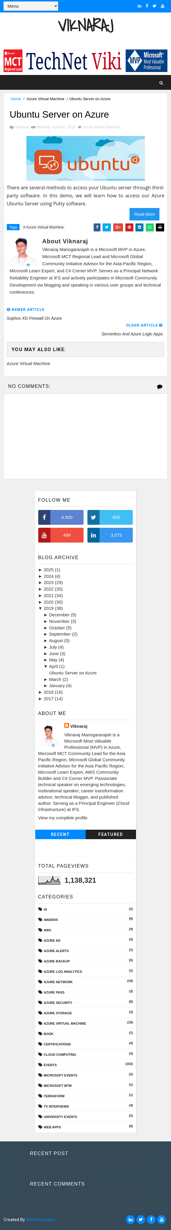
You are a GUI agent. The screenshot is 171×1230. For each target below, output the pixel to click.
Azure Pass (54, 992)
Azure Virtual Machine (45, 99)
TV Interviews (56, 1106)
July (53, 647)
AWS (47, 930)
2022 (49, 589)
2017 (49, 698)
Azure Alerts (56, 951)
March (56, 679)
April (54, 666)
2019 (49, 608)
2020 (49, 601)
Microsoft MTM (58, 1085)
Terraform (54, 1096)
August (56, 640)
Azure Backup (57, 961)
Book (49, 1034)
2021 (49, 595)
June (54, 653)
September (60, 634)
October (57, 627)
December (60, 615)
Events (50, 1065)
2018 (49, 692)
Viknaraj (85, 25)
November (60, 621)
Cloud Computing (60, 1054)
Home (16, 99)
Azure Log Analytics (63, 971)
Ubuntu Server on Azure (73, 672)
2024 (49, 576)
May (54, 660)
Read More (144, 214)
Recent (60, 834)
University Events (60, 1117)
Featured (110, 834)
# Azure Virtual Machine (43, 227)
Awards (51, 920)
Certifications (57, 1044)
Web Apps (52, 1127)
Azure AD (52, 940)
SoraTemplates (41, 1219)
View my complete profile (62, 817)
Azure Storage (58, 1013)
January (57, 685)
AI (45, 909)
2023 (49, 582)
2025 (49, 569)
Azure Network (58, 982)
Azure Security (58, 1003)
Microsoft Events (60, 1075)
